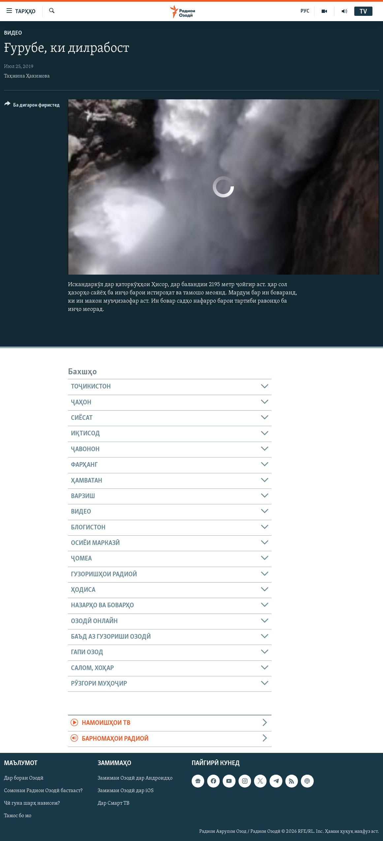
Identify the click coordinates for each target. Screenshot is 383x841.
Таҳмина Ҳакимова (27, 76)
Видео (13, 33)
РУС (305, 11)
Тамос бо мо (17, 816)
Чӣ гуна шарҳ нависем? (32, 803)
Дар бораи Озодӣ (24, 778)
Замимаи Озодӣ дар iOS (126, 790)
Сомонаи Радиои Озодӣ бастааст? (43, 790)
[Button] (32, 106)
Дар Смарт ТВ (113, 803)
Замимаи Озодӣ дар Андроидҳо (135, 778)
